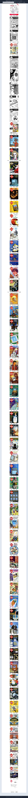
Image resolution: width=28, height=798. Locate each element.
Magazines (8, 1)
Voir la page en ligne (20, 2)
